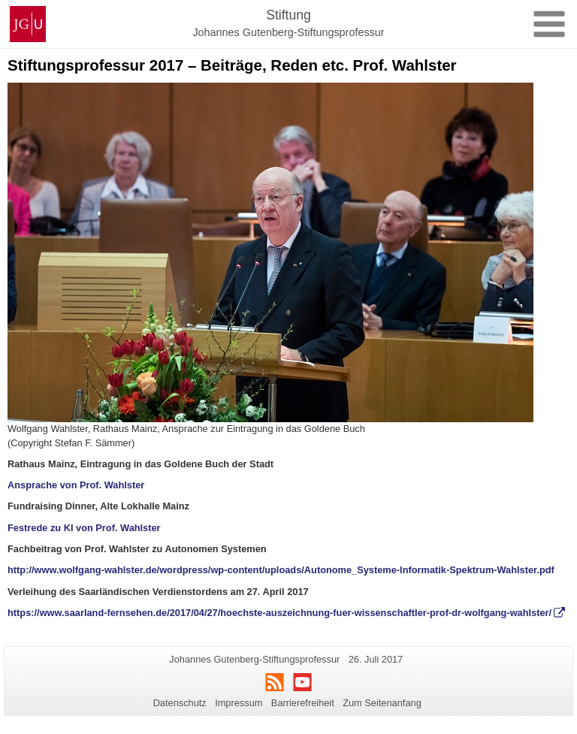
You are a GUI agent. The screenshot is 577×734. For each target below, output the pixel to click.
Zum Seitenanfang (382, 702)
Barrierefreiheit (302, 702)
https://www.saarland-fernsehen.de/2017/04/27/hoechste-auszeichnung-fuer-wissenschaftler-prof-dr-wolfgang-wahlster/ (279, 612)
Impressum (238, 702)
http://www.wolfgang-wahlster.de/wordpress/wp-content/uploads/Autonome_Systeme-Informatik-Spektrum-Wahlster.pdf (281, 569)
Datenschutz (180, 702)
